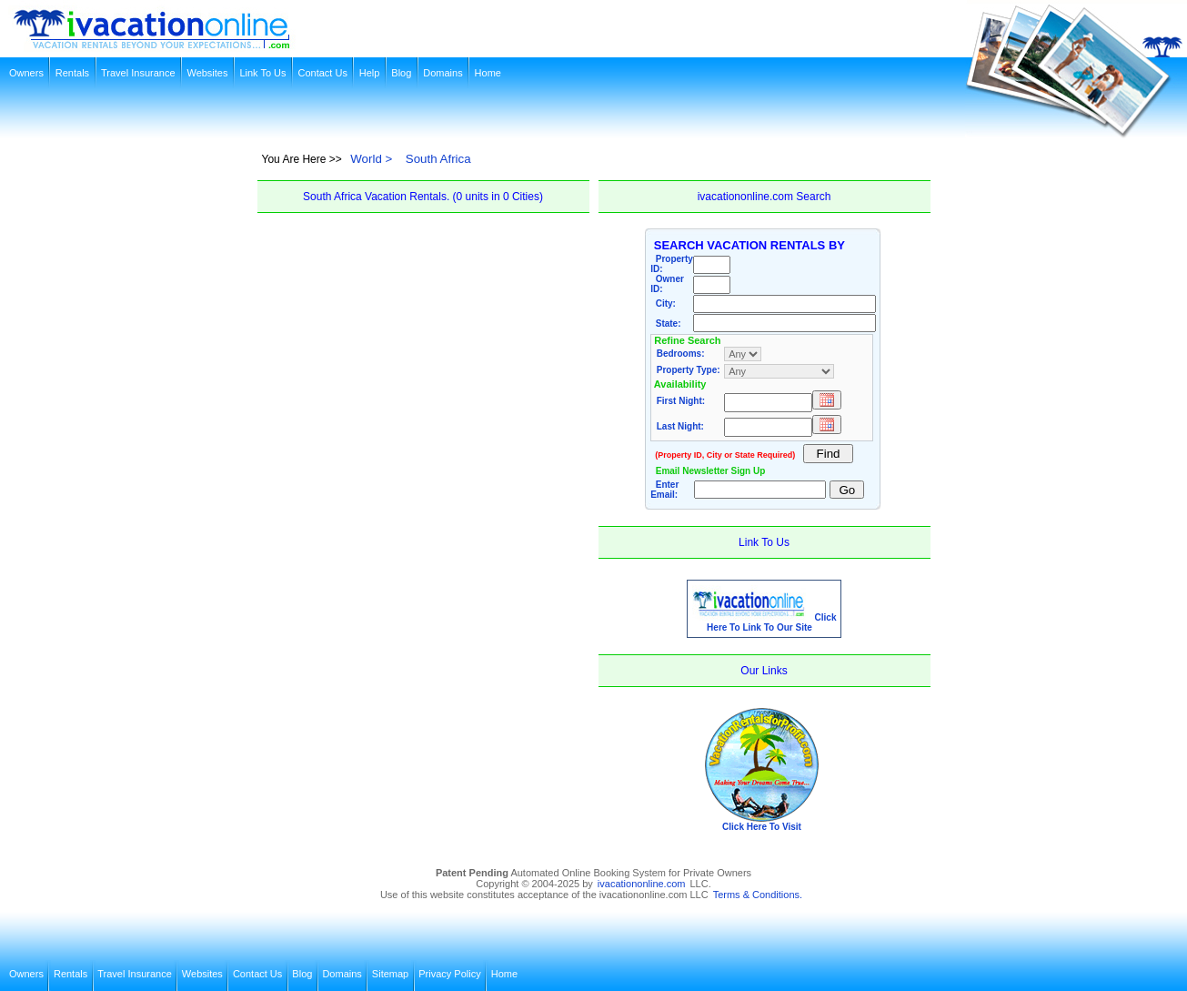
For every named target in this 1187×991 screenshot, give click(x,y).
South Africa (438, 159)
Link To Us (262, 72)
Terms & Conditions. (757, 894)
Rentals (72, 72)
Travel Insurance (138, 72)
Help (369, 72)
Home (488, 72)
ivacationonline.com (642, 883)
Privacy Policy (449, 973)
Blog (401, 72)
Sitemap (390, 973)
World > (371, 159)
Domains (442, 72)
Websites (206, 72)
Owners (26, 72)
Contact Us (322, 72)
